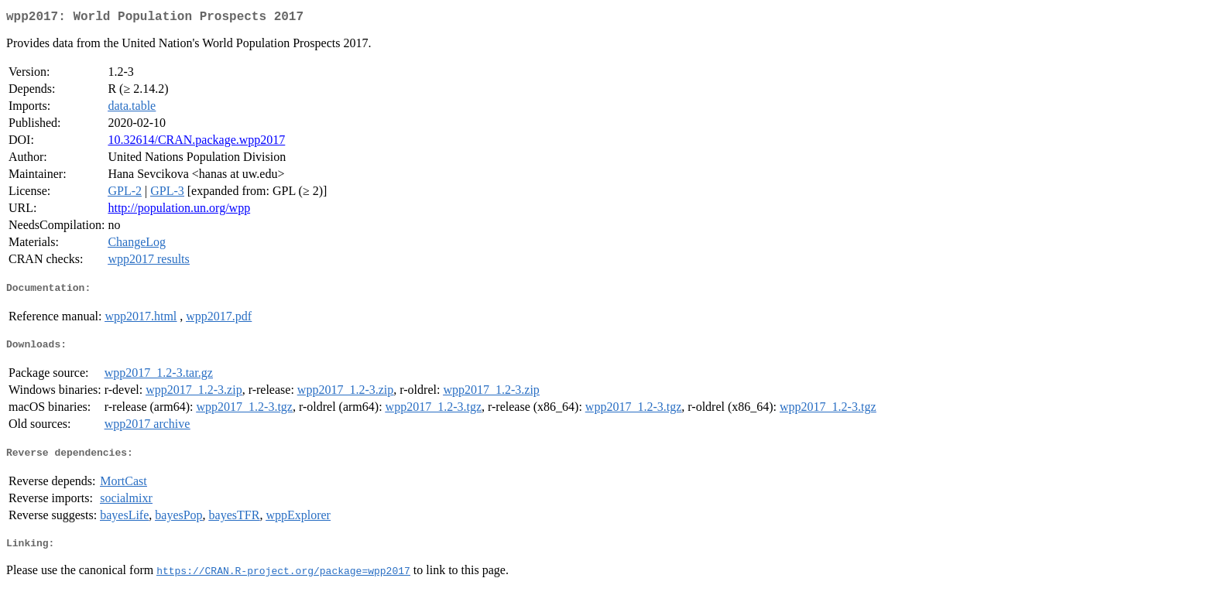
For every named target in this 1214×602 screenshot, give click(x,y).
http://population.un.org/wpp (179, 210)
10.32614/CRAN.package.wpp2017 (196, 142)
